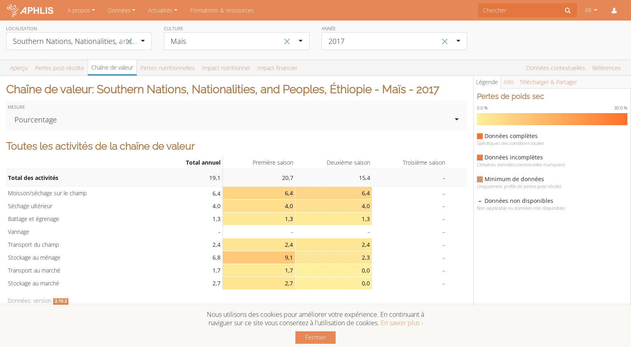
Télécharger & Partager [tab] (548, 82)
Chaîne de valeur (112, 67)
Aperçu (19, 68)
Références (606, 68)
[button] (614, 10)
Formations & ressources (222, 10)
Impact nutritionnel (226, 68)
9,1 (289, 257)
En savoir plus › (402, 322)
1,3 (289, 219)
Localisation (21, 28)
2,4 (289, 244)
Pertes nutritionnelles (167, 68)
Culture (173, 28)
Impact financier (277, 68)
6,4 (289, 193)
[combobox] (518, 10)
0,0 (366, 270)
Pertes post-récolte (59, 68)
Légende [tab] (487, 82)
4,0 (289, 206)
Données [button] (119, 10)
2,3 (366, 257)
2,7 (289, 283)
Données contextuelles (555, 68)
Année (329, 28)
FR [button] (589, 10)
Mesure (16, 107)
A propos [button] (79, 10)
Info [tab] (508, 82)
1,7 (289, 270)
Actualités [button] (160, 10)
